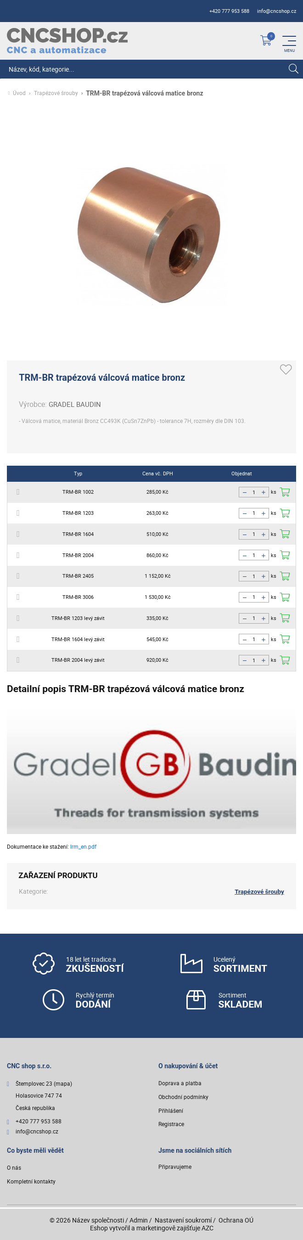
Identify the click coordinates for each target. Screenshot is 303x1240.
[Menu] (289, 41)
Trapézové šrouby (56, 93)
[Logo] (67, 40)
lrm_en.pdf (83, 846)
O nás (14, 1168)
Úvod (19, 93)
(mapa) (63, 1084)
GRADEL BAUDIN (76, 404)
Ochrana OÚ (236, 1220)
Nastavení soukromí (183, 1220)
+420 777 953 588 (229, 11)
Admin (138, 1220)
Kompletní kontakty (31, 1182)
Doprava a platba (180, 1084)
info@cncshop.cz (276, 11)
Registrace (171, 1125)
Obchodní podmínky (183, 1097)
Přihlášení (170, 1111)
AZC (207, 1227)
